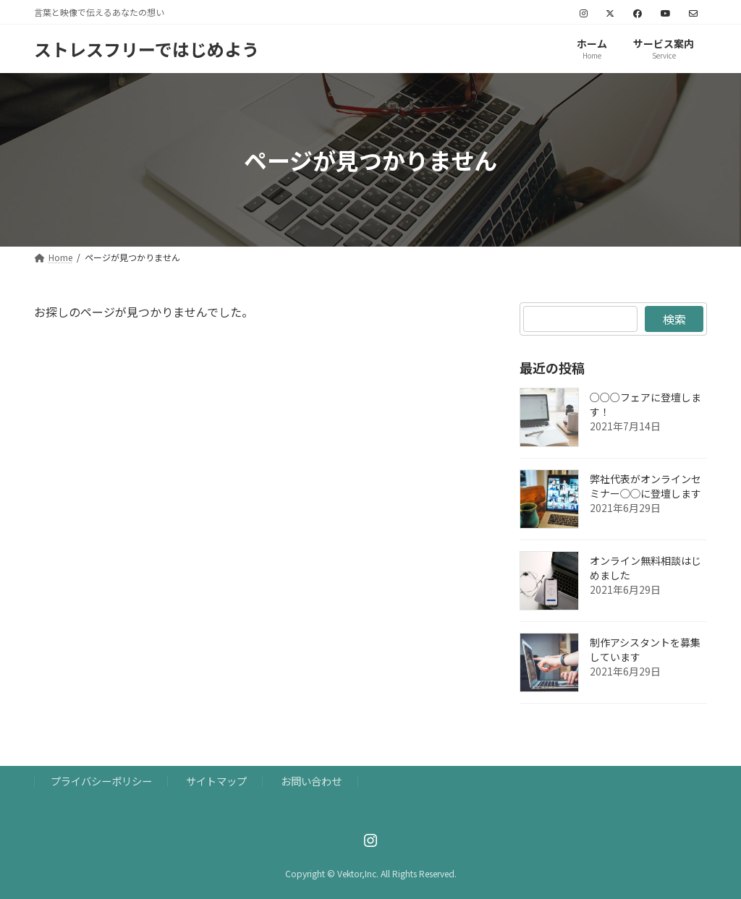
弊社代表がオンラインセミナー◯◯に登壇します (645, 486)
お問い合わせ (311, 781)
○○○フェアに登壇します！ (645, 404)
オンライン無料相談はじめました (645, 567)
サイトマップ (216, 781)
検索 (673, 319)
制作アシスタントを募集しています (645, 649)
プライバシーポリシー (101, 781)
